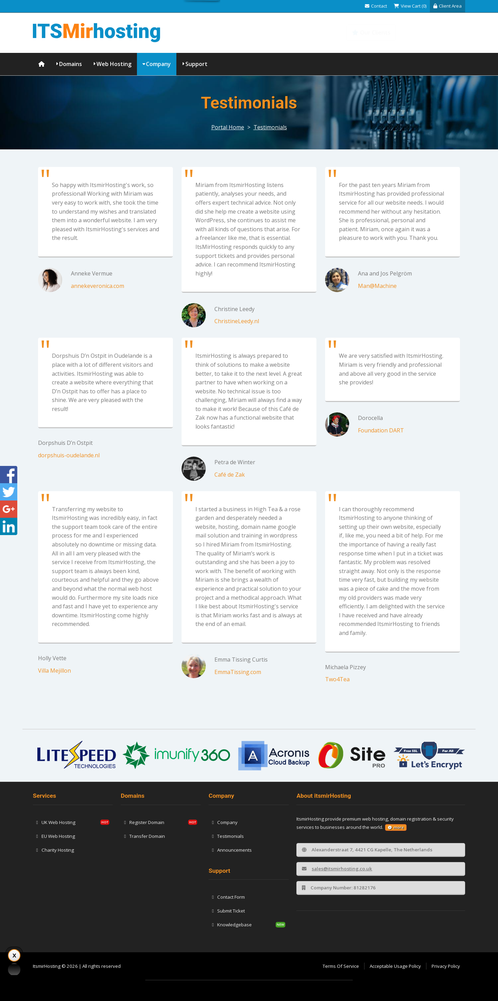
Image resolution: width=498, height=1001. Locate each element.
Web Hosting (113, 64)
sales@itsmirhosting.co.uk (337, 869)
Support (196, 64)
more (396, 827)
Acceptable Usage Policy (395, 966)
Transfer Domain (144, 836)
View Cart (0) (410, 6)
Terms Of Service (341, 966)
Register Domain (144, 822)
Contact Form (228, 897)
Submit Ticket (228, 911)
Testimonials (270, 127)
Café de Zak (229, 474)
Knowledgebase (435, 32)
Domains (70, 64)
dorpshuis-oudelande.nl (69, 455)
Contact (376, 6)
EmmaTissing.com (237, 672)
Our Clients (371, 32)
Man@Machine (377, 286)
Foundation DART (381, 430)
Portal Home (227, 127)
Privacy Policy (446, 966)
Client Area (447, 6)
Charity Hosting (55, 850)
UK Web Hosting (55, 822)
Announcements (232, 850)
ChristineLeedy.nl (236, 321)
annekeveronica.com (97, 286)
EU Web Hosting (55, 836)
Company (158, 64)
